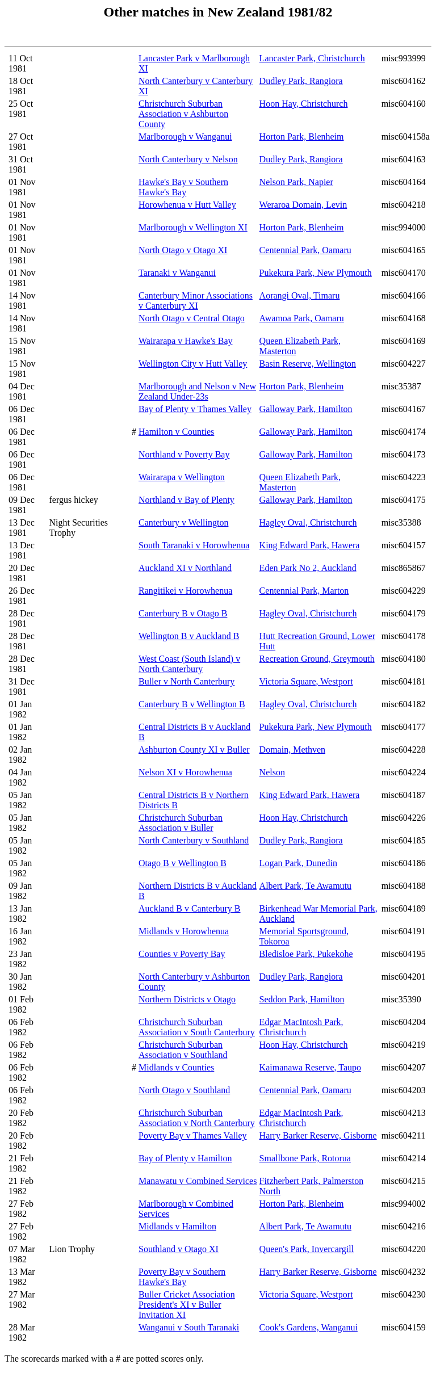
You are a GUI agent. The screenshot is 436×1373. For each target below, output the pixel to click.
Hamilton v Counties (176, 431)
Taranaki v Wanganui (177, 273)
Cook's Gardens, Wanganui (308, 1327)
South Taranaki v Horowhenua (194, 545)
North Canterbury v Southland (194, 840)
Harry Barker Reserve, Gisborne (318, 1135)
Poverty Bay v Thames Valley (193, 1135)
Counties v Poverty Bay (182, 954)
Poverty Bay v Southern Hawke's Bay (182, 1277)
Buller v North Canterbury (186, 681)
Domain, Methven (292, 749)
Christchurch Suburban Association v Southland (183, 1050)
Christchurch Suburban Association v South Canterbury (197, 1027)
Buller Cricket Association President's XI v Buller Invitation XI (187, 1305)
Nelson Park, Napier (296, 182)
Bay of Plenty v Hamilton (185, 1158)
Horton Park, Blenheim (301, 136)
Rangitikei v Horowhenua (185, 590)
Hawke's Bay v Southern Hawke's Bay (183, 187)
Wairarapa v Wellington (182, 477)
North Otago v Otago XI (183, 250)
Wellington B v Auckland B (189, 636)
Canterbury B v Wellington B (192, 704)
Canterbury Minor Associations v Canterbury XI (196, 300)
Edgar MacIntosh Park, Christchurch (301, 1027)
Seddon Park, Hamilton (302, 999)
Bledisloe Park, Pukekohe (306, 954)
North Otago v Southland (184, 1090)
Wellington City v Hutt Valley (193, 363)
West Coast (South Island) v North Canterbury (189, 664)
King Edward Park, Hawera (309, 545)
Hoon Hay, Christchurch (303, 103)
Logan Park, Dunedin (298, 863)
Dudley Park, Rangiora (301, 81)
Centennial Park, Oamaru (305, 250)
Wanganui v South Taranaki (189, 1327)
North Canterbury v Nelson (188, 159)
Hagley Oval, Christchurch (308, 522)
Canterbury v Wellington (183, 522)
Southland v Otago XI (179, 1249)
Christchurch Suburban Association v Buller (181, 823)
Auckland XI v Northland (185, 568)
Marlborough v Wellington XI (193, 227)
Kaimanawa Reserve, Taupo (310, 1067)
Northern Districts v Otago (187, 999)
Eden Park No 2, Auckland (308, 568)
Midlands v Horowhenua (184, 931)
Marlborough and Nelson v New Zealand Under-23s (197, 391)
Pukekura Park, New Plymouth (315, 273)
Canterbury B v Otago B (183, 613)
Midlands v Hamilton (177, 1226)
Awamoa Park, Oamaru (301, 318)
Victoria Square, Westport (306, 681)
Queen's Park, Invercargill (306, 1249)
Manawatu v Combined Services (198, 1181)
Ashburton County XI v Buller (194, 749)
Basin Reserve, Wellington (307, 363)
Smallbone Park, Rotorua (305, 1158)
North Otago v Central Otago (192, 318)
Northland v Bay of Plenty (186, 500)
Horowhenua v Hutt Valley (187, 204)
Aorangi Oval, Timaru (299, 295)
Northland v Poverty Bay (184, 454)
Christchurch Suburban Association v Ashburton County (183, 114)
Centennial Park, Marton (304, 590)
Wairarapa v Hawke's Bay (186, 341)
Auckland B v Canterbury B (190, 908)
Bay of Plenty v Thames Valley (195, 409)
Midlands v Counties (176, 1067)
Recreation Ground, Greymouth (317, 659)
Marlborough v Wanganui (185, 136)
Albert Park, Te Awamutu (305, 886)
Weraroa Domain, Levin (303, 204)
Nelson (272, 772)
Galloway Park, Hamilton (306, 409)
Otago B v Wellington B (183, 863)
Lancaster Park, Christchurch (312, 58)
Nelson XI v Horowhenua (185, 772)
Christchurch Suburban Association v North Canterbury (197, 1118)
